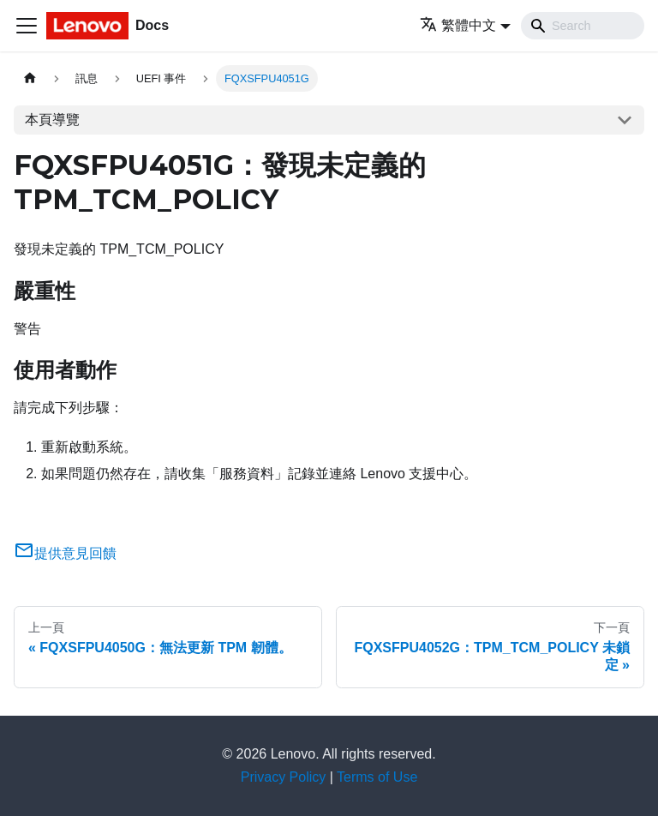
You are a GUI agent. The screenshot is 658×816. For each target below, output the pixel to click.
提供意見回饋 (65, 553)
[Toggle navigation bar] (26, 26)
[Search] (582, 25)
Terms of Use (377, 777)
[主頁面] (30, 78)
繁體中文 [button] (458, 25)
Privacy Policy (283, 777)
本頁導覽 (52, 119)
